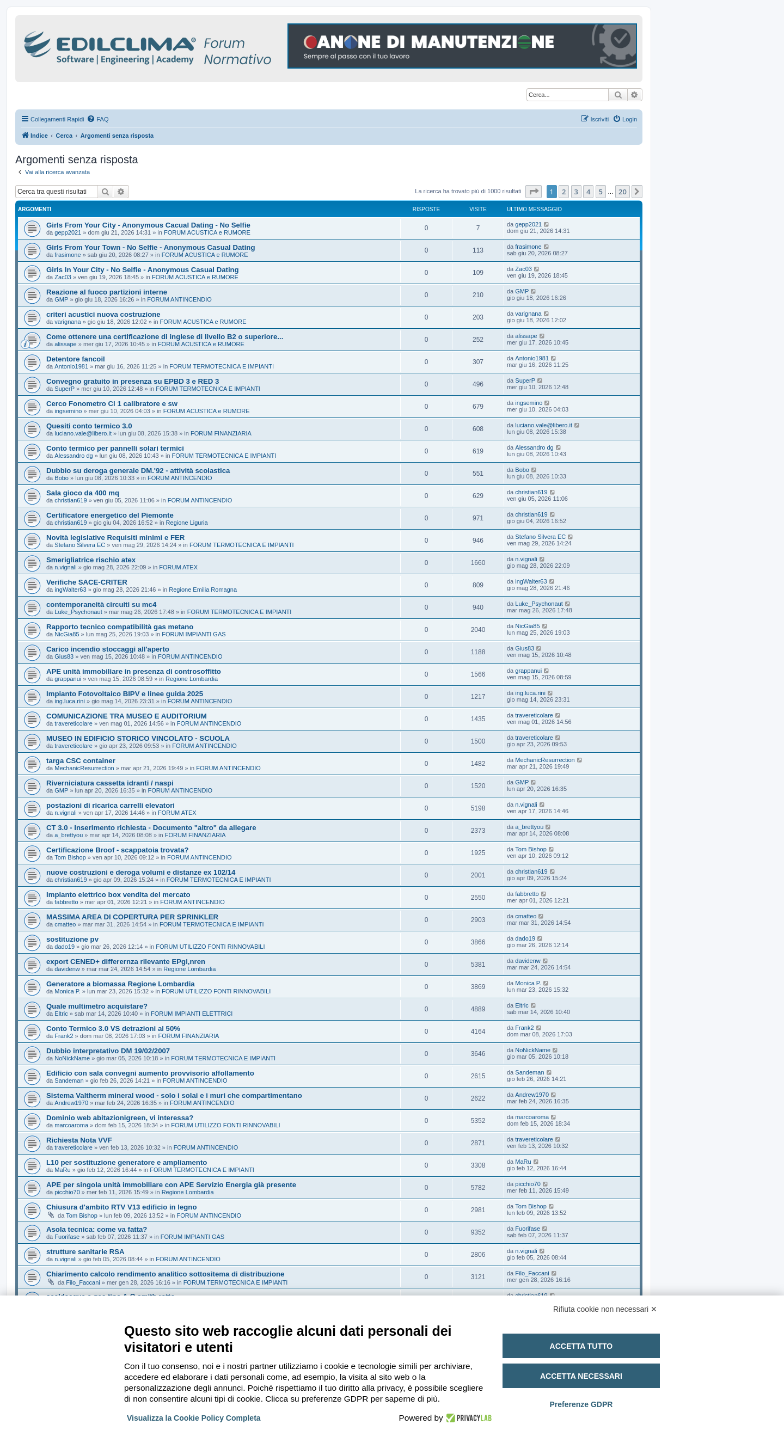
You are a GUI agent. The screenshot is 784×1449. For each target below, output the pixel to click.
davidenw (66, 969)
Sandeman (68, 1080)
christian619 (70, 500)
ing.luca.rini (69, 701)
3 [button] (576, 192)
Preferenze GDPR (580, 1404)
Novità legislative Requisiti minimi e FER (115, 537)
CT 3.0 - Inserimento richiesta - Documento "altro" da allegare (151, 828)
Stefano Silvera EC (79, 545)
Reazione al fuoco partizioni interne (106, 292)
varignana (67, 321)
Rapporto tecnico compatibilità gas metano (119, 627)
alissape (65, 344)
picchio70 (66, 1192)
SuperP (64, 388)
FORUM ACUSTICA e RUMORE (207, 232)
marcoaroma (71, 1125)
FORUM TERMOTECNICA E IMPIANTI (221, 366)
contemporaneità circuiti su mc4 (101, 604)
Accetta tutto (581, 1346)
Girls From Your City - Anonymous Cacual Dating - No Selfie (148, 225)
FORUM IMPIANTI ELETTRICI (191, 1013)
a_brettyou (68, 835)
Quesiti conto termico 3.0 (89, 426)
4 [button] (588, 192)
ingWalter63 (70, 589)
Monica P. (67, 991)
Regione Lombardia (192, 679)
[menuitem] (97, 119)
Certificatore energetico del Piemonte (110, 515)
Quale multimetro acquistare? (97, 1006)
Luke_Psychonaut (78, 612)
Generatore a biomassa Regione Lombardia (120, 984)
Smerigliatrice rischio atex (91, 560)
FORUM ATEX (178, 567)
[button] (533, 191)
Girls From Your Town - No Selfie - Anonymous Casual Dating (150, 247)
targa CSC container (80, 761)
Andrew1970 (71, 1103)
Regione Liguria (187, 522)
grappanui (67, 679)
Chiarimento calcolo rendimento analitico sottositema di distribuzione (165, 1274)
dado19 (64, 946)
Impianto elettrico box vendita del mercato (118, 895)
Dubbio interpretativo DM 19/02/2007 (108, 1051)
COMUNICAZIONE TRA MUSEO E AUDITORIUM (126, 716)
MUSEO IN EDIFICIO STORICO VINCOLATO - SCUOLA (138, 738)
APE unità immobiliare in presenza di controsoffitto (133, 671)
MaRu (62, 1169)
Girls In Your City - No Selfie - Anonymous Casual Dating (142, 270)
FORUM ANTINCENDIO (179, 299)
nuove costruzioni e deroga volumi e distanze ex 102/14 (140, 872)
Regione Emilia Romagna (203, 589)
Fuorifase (66, 1236)
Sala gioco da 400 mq (82, 493)
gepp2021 (67, 232)
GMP (61, 299)
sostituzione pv (72, 939)
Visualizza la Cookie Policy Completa (194, 1418)
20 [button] (622, 192)
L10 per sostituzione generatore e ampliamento (126, 1162)
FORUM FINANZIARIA (221, 433)
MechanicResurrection (84, 768)
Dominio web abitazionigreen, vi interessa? (119, 1118)
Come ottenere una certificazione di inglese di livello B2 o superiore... (164, 337)
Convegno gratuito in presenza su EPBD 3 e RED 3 (132, 381)
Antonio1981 (71, 366)
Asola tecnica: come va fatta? (96, 1229)
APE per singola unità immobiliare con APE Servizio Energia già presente (171, 1185)
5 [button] (601, 192)
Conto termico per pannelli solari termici (115, 448)
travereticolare (73, 723)
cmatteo (65, 924)
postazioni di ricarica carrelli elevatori (110, 805)
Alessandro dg (73, 455)
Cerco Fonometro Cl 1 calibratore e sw (111, 404)
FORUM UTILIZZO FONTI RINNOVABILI (210, 946)
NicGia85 (66, 634)
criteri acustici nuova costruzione (103, 314)
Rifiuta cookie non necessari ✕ (605, 1309)
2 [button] (564, 192)
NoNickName (72, 1058)
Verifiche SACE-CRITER (86, 582)
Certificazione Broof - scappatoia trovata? (117, 850)
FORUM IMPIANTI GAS (193, 634)
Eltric (61, 1013)
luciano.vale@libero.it (83, 433)
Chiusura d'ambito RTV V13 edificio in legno (121, 1207)
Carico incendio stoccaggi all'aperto (107, 649)
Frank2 (63, 1036)
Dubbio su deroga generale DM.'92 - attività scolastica (138, 470)
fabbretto (66, 902)
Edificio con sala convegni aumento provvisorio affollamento (150, 1073)
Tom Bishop (69, 857)
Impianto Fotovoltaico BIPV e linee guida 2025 (124, 694)
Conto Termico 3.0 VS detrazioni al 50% (113, 1028)
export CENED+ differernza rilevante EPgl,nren (125, 961)
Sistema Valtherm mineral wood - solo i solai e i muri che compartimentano (174, 1095)
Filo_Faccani (83, 1282)
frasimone (67, 254)
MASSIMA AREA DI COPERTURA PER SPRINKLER (132, 917)
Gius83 (64, 656)
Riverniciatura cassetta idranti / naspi (110, 783)
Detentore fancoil (75, 359)
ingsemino (68, 411)
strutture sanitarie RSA (85, 1252)
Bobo (61, 478)
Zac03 (62, 277)
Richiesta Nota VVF (79, 1140)
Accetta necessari (581, 1376)
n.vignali (65, 567)
